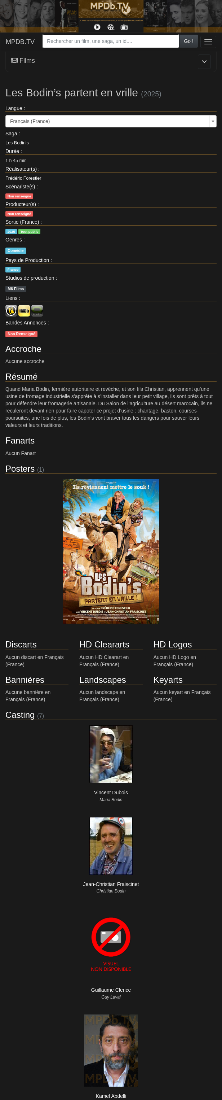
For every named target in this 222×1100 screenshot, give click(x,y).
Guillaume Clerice (111, 990)
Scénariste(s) (20, 186)
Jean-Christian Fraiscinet (111, 884)
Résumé (21, 376)
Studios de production (29, 278)
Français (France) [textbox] (30, 121)
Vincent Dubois (111, 792)
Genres (13, 240)
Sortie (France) (22, 222)
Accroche (23, 349)
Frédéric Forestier (23, 178)
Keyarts (168, 680)
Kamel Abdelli (111, 1096)
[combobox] (110, 41)
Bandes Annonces (25, 323)
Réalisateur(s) (21, 169)
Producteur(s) (20, 204)
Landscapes (102, 680)
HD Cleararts (104, 644)
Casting (20, 715)
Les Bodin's (17, 142)
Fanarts (20, 440)
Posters (20, 468)
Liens (11, 298)
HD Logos (173, 644)
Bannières (24, 680)
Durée (12, 151)
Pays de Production (27, 260)
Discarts (21, 644)
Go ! (188, 41)
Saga (11, 133)
